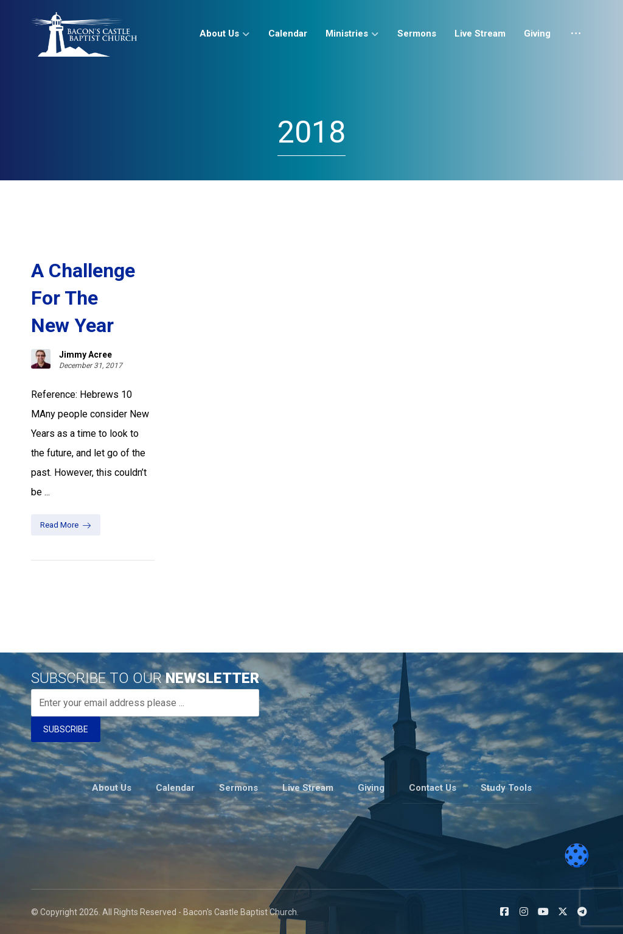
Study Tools (506, 787)
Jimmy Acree (85, 354)
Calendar (175, 787)
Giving (371, 787)
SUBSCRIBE (65, 729)
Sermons (238, 787)
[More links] (576, 37)
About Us (111, 787)
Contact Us (432, 787)
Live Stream (307, 787)
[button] (504, 911)
